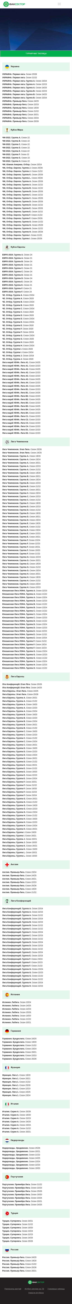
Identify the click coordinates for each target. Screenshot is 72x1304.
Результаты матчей (13, 1289)
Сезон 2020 (18, 298)
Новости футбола (36, 1293)
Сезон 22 (16, 137)
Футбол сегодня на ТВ (34, 1289)
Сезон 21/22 (19, 77)
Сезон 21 (17, 258)
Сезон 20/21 (20, 114)
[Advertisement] (36, 29)
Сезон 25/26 (19, 74)
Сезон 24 (17, 255)
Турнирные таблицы (56, 1289)
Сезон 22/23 (24, 84)
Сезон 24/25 (24, 87)
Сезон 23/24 (24, 81)
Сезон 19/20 (20, 108)
